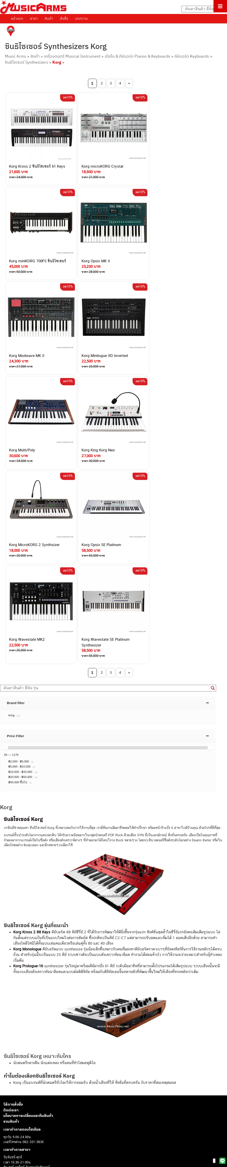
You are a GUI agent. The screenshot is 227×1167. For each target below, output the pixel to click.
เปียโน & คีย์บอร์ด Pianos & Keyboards (137, 56)
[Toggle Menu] (220, 6)
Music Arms (15, 56)
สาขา (34, 18)
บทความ (81, 18)
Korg (56, 62)
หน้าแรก (17, 18)
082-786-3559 (54, 980)
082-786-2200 (64, 1011)
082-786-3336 (51, 1006)
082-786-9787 (54, 1026)
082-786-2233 (69, 1031)
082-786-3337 (54, 985)
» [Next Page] (129, 83)
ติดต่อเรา (11, 897)
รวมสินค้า (11, 908)
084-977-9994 (54, 995)
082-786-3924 (41, 1016)
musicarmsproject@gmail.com (35, 1082)
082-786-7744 (61, 1001)
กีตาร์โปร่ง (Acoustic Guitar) (23, 1094)
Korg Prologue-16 (28, 753)
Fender (8, 1129)
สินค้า (49, 18)
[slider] (6, 535)
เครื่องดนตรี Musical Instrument (72, 56)
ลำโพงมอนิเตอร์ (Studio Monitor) (26, 1124)
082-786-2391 (63, 1041)
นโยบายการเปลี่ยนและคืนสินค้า (28, 903)
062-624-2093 (57, 975)
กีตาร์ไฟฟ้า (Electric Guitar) (22, 1089)
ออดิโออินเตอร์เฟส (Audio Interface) (29, 1119)
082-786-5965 (63, 1036)
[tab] (107, 490)
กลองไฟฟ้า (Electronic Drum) (24, 1114)
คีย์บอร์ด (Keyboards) (18, 1099)
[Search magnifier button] (213, 475)
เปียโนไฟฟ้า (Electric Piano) (23, 1104)
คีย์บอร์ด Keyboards (191, 56)
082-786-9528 (43, 1021)
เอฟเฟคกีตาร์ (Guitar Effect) (23, 1109)
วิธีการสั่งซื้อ (13, 891)
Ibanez (8, 1139)
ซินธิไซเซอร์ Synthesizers (26, 62)
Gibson (8, 1134)
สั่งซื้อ (64, 18)
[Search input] (202, 9)
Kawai (7, 1144)
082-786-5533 (53, 990)
